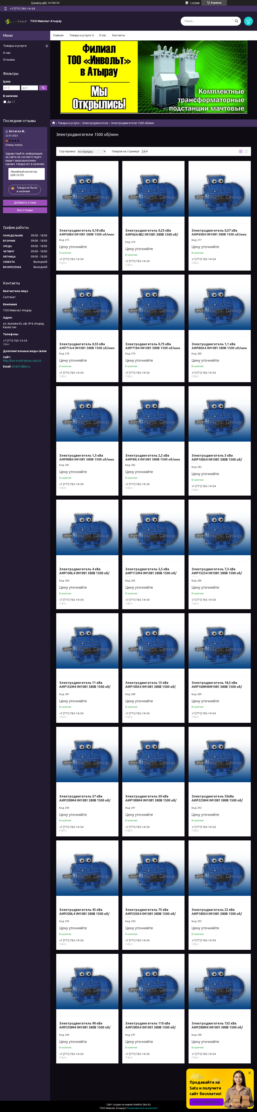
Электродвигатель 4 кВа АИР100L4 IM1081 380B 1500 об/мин (84, 573)
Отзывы (9, 59)
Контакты (118, 35)
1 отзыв (194, 2)
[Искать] (236, 21)
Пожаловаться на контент (142, 1108)
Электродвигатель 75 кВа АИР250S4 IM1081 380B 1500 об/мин (150, 914)
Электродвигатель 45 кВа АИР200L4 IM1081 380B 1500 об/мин (84, 914)
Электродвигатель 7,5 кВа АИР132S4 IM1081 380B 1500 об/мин (217, 573)
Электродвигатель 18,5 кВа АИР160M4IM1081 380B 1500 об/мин (217, 686)
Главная (58, 35)
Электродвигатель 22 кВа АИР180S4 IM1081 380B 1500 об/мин (217, 914)
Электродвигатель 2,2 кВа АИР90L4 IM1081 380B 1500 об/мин (152, 457)
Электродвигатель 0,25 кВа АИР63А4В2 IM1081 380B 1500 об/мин (151, 234)
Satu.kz (147, 1104)
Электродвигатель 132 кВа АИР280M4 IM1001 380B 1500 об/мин (217, 1027)
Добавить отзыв (25, 202)
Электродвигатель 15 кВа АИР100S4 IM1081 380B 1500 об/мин (150, 686)
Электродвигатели (95, 123)
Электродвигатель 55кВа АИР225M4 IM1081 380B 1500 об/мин (217, 800)
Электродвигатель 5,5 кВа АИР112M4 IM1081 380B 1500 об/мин (150, 573)
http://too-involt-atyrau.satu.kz (22, 360)
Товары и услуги (80, 35)
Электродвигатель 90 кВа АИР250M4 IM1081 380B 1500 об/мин (84, 1027)
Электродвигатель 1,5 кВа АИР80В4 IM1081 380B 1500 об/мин (86, 457)
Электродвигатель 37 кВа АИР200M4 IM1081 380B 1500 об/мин (84, 800)
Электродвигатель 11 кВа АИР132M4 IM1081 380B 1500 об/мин (84, 686)
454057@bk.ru (21, 366)
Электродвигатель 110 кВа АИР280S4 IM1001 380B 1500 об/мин (150, 1027)
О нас (102, 35)
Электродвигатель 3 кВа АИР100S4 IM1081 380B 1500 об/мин (217, 459)
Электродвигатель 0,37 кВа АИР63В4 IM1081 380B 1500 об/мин (219, 232)
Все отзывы (25, 210)
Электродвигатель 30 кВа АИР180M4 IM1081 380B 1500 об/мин (150, 800)
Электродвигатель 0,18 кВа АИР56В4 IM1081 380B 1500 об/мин (86, 232)
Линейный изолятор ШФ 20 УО (23, 173)
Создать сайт (39, 2)
